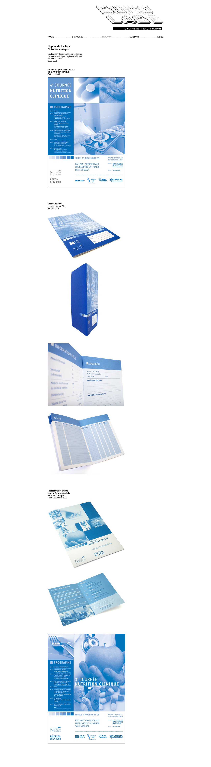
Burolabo (77, 37)
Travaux (106, 37)
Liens (160, 37)
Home (51, 37)
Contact (134, 37)
